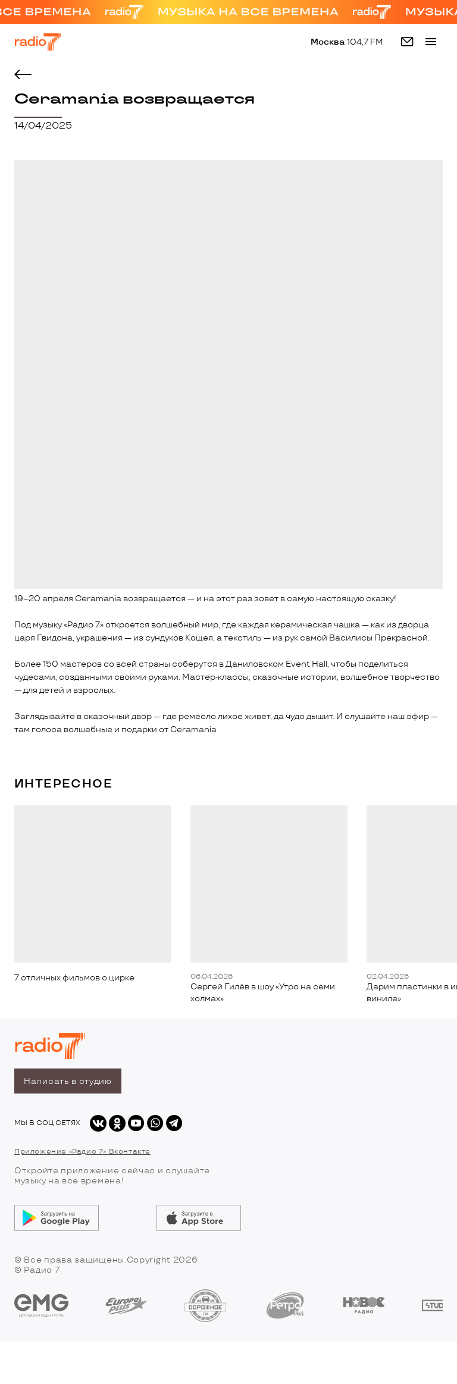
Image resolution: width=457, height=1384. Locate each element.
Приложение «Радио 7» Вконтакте (82, 1151)
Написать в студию (68, 1081)
